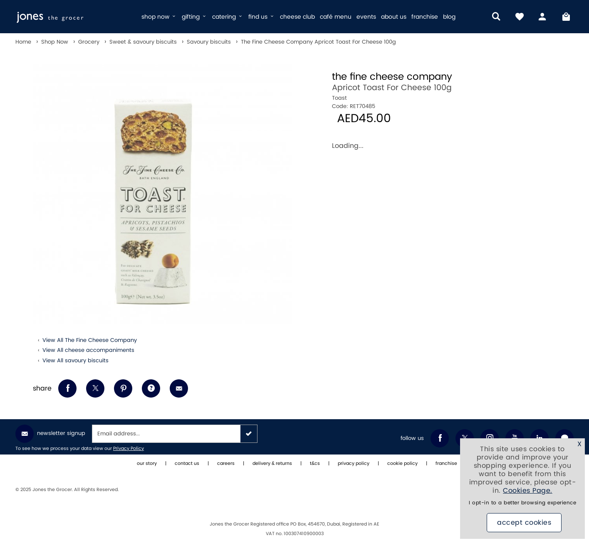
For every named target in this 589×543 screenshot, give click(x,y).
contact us (187, 463)
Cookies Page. (527, 490)
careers (226, 463)
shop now (159, 17)
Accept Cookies (524, 522)
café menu (335, 17)
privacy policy (353, 463)
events (366, 17)
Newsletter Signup (50, 434)
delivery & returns (272, 463)
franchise (424, 17)
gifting (194, 17)
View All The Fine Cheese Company (89, 340)
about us (393, 17)
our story (147, 463)
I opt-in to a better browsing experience (522, 503)
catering (227, 17)
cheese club (297, 17)
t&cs (315, 463)
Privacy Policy (128, 448)
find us (261, 17)
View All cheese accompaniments (88, 350)
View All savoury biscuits (75, 360)
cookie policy (402, 463)
